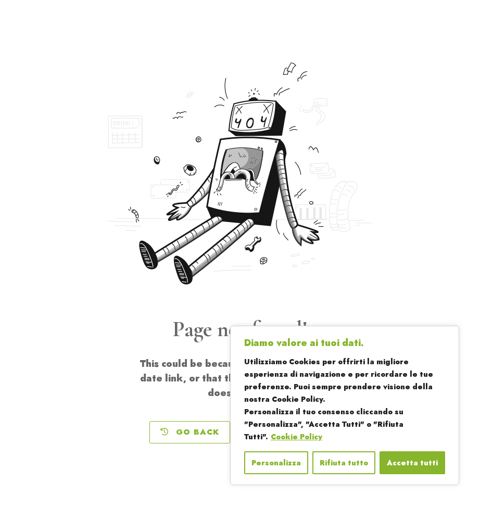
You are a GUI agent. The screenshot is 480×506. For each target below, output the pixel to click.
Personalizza (276, 463)
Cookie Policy (296, 436)
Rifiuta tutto (344, 463)
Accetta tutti (412, 463)
